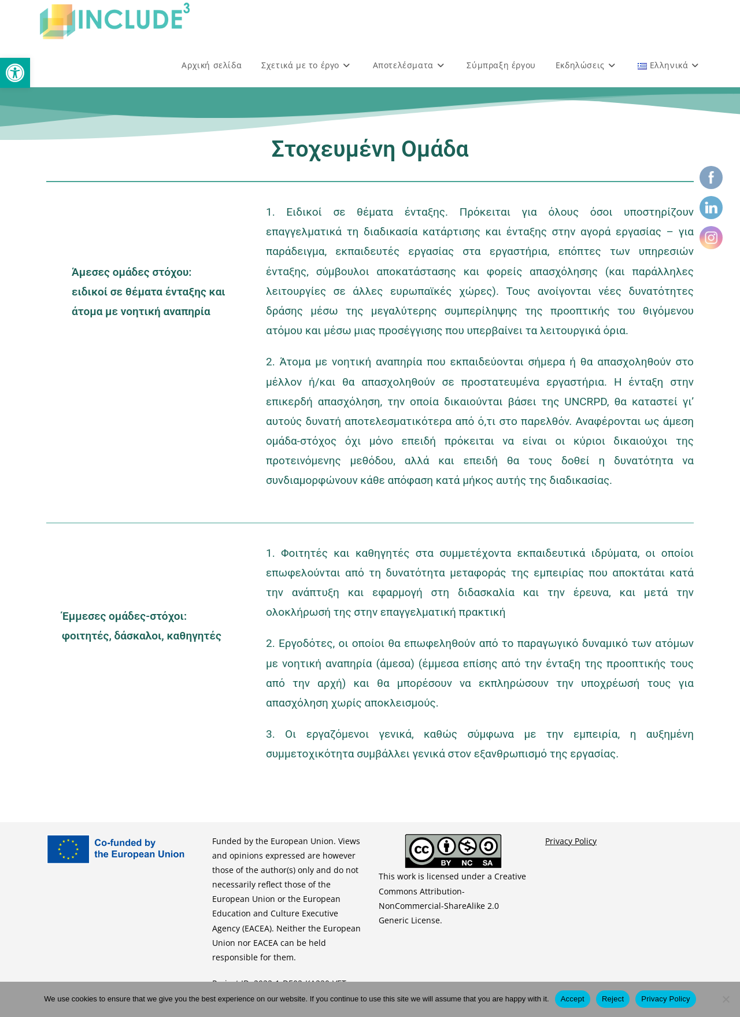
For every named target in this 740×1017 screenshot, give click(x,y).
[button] (15, 73)
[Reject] (725, 999)
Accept (572, 998)
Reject (613, 998)
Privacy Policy (571, 840)
